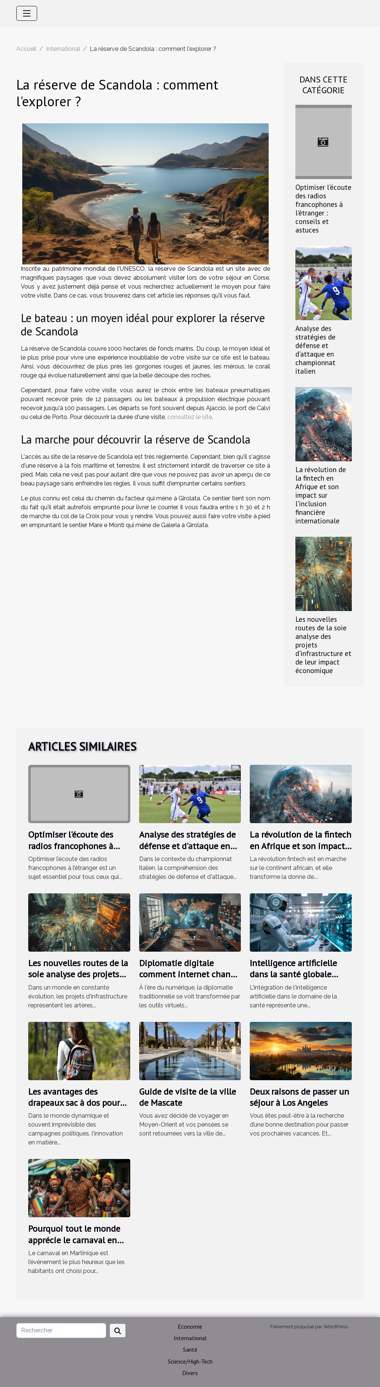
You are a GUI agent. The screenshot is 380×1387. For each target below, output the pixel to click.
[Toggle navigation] (26, 13)
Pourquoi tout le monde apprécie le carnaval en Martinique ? (74, 1240)
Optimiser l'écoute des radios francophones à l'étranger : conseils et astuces (323, 208)
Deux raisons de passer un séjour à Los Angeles (299, 1097)
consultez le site (189, 416)
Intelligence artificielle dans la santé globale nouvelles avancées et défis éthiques (293, 980)
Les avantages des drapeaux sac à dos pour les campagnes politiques (77, 1103)
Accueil (26, 48)
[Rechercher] (61, 1330)
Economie (190, 1326)
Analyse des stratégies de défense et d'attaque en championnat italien (315, 350)
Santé (190, 1349)
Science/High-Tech (190, 1361)
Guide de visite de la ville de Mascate (187, 1097)
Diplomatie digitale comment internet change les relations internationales (189, 980)
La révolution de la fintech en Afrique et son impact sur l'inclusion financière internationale (320, 495)
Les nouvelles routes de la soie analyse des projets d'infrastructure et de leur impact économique (78, 980)
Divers (190, 1373)
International (63, 48)
